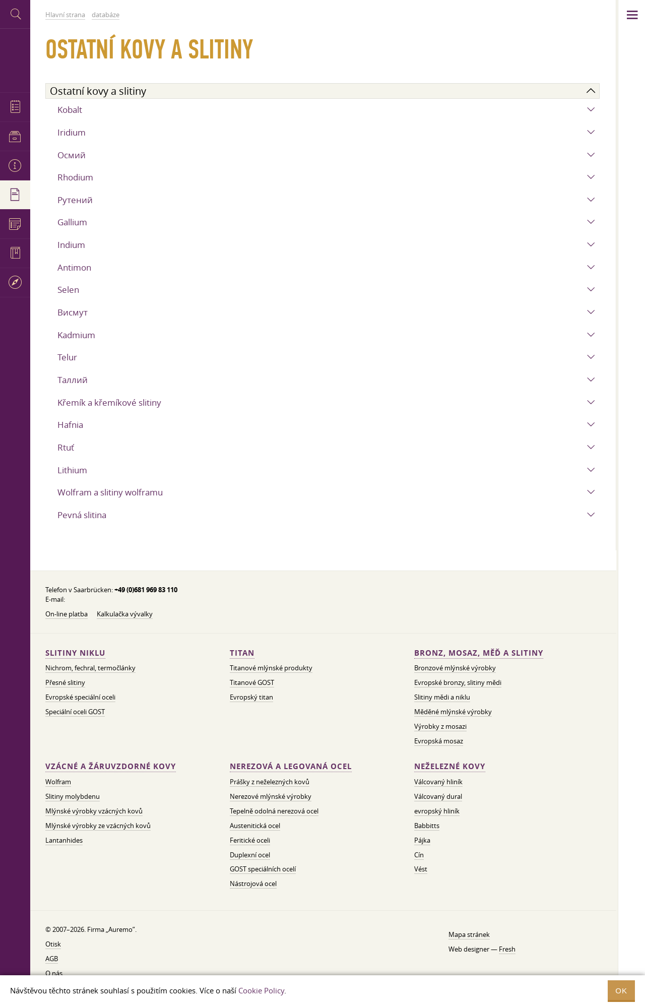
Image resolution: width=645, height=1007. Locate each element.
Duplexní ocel (250, 854)
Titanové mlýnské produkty (271, 667)
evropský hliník (437, 810)
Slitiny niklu (75, 653)
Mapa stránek (469, 934)
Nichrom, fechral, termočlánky (90, 667)
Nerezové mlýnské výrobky (270, 796)
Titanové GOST (252, 682)
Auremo (15, 59)
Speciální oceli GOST (75, 711)
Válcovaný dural (438, 796)
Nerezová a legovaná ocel (291, 766)
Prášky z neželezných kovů (269, 781)
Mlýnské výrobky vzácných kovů (94, 810)
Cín (419, 854)
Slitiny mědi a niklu (442, 697)
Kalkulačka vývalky (125, 613)
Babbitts (426, 825)
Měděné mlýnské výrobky (453, 711)
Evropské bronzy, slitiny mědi (457, 682)
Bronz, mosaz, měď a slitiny (478, 653)
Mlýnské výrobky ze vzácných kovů (98, 825)
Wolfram (58, 781)
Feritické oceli (250, 840)
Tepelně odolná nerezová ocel (274, 810)
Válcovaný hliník (438, 781)
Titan (242, 653)
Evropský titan (251, 697)
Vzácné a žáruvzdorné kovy (110, 766)
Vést (420, 868)
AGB (51, 958)
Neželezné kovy (449, 766)
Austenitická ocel (255, 825)
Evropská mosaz (438, 740)
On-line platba (66, 613)
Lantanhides (64, 840)
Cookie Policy (261, 990)
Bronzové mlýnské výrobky (455, 667)
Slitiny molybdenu (72, 796)
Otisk (53, 944)
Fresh (507, 949)
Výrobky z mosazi (440, 726)
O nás (53, 973)
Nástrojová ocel (253, 883)
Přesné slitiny (65, 682)
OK (621, 990)
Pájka (422, 840)
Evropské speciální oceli (80, 697)
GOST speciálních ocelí (263, 868)
